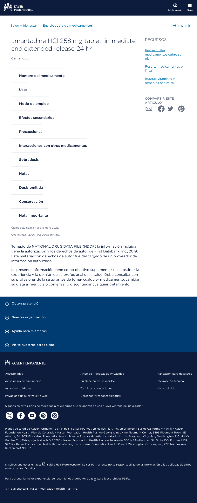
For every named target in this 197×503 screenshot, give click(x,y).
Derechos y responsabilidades (100, 395)
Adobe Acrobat (84, 478)
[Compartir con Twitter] (170, 109)
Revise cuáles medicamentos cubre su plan (163, 54)
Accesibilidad (14, 373)
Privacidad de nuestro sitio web (26, 395)
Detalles (30, 468)
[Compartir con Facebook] (160, 109)
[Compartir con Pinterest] (181, 109)
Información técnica (170, 381)
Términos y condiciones (96, 388)
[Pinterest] (43, 415)
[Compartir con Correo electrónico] (149, 109)
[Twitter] (9, 415)
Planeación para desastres (174, 373)
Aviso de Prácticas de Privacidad (102, 373)
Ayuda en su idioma (18, 388)
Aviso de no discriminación (23, 381)
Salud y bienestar (24, 25)
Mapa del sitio (166, 388)
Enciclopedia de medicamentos (68, 25)
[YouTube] (31, 415)
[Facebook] (20, 415)
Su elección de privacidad (97, 381)
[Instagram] (54, 415)
